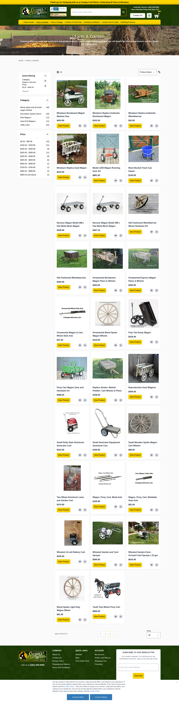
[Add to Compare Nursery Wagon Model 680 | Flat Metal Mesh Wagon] (85, 235)
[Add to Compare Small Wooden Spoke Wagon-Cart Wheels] (157, 455)
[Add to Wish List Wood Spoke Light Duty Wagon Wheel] (80, 620)
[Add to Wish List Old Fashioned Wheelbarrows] (80, 287)
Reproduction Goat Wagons (142, 387)
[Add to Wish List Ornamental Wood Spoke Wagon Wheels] (116, 345)
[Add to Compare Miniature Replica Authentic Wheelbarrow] (157, 126)
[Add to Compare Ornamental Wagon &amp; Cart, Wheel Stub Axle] (85, 345)
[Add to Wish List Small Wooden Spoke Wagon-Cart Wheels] (151, 455)
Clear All (25, 91)
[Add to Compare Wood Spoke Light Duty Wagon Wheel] (85, 620)
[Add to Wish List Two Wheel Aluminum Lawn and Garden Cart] (80, 510)
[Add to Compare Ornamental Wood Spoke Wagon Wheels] (121, 345)
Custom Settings (101, 697)
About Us (56, 655)
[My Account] (149, 15)
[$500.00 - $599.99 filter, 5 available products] (34, 160)
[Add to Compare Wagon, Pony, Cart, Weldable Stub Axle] (157, 510)
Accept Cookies (78, 697)
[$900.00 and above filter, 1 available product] (34, 175)
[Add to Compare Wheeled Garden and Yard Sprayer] (121, 565)
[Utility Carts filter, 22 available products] (34, 125)
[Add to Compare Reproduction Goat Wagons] (157, 397)
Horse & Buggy (57, 22)
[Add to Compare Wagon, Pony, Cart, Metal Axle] (121, 507)
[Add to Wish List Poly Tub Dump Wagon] (151, 342)
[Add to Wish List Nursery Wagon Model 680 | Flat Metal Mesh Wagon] (80, 235)
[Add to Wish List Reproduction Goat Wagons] (151, 397)
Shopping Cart (100, 661)
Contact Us (137, 15)
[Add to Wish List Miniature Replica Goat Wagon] (80, 177)
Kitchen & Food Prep (74, 22)
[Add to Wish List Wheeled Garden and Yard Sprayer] (116, 565)
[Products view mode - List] (61, 72)
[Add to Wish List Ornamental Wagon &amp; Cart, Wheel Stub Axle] (80, 345)
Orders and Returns (103, 658)
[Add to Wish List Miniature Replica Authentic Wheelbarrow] (151, 126)
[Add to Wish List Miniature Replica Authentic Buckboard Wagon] (116, 126)
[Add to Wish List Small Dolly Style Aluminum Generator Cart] (80, 455)
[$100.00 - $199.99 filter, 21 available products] (34, 145)
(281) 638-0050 (37, 665)
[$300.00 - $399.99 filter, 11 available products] (34, 152)
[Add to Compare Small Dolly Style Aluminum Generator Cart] (85, 455)
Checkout (99, 664)
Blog (77, 658)
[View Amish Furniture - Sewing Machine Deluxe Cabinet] (63, 125)
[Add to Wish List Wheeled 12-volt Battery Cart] (80, 562)
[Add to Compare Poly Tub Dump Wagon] (157, 342)
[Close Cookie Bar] (176, 682)
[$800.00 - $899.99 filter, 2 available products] (34, 171)
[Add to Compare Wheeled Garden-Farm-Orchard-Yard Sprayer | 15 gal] (157, 565)
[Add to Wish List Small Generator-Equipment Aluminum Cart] (116, 455)
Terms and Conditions (61, 667)
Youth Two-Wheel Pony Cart (106, 607)
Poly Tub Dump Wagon (139, 332)
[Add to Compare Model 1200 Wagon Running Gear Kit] (121, 181)
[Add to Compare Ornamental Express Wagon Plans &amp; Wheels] (157, 290)
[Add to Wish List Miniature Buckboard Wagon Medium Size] (80, 126)
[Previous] (100, 634)
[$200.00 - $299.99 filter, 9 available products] (34, 149)
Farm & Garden (42, 22)
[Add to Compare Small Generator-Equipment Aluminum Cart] (121, 455)
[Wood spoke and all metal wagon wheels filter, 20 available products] (34, 109)
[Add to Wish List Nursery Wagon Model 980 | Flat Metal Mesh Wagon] (116, 235)
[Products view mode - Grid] (58, 72)
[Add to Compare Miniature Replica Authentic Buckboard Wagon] (121, 126)
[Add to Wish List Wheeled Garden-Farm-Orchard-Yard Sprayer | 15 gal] (151, 565)
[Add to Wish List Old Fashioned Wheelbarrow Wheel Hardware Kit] (151, 232)
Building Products (128, 22)
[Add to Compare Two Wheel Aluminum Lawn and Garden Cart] (85, 510)
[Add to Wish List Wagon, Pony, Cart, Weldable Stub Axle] (151, 510)
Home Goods (29, 22)
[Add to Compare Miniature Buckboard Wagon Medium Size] (85, 126)
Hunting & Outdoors (92, 22)
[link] (115, 634)
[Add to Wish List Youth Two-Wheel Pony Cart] (116, 616)
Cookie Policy (69, 686)
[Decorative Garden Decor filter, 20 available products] (34, 114)
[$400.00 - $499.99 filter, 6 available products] (34, 156)
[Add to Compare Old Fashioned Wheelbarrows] (85, 287)
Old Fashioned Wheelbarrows (71, 278)
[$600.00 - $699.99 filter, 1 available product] (34, 164)
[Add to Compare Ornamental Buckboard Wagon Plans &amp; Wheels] (121, 290)
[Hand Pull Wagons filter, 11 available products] (34, 121)
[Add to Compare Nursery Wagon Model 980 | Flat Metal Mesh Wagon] (121, 235)
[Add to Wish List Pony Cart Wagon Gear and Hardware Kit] (80, 400)
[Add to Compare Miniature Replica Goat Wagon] (85, 177)
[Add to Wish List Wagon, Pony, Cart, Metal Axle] (116, 507)
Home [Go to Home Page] (20, 61)
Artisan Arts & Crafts (111, 22)
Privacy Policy (58, 661)
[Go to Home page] (34, 12)
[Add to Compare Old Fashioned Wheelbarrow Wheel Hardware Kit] (157, 232)
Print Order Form (82, 661)
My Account (99, 655)
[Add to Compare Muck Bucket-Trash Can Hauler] (157, 181)
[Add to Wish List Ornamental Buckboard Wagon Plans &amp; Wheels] (116, 290)
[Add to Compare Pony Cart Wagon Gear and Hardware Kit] (85, 400)
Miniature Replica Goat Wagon (72, 168)
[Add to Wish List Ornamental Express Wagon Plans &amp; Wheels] (151, 290)
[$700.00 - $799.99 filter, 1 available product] (34, 167)
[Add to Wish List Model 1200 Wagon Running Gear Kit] (116, 181)
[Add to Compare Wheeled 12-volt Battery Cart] (85, 562)
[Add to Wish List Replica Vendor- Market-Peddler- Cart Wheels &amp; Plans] (116, 400)
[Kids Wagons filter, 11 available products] (34, 117)
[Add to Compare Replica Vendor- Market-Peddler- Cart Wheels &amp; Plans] (121, 400)
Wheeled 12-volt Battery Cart (71, 552)
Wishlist (79, 655)
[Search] (123, 12)
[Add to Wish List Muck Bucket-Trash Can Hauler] (151, 181)
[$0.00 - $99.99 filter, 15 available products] (34, 141)
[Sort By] (147, 72)
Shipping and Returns (61, 664)
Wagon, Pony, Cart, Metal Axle (107, 497)
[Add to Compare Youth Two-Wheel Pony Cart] (121, 616)
